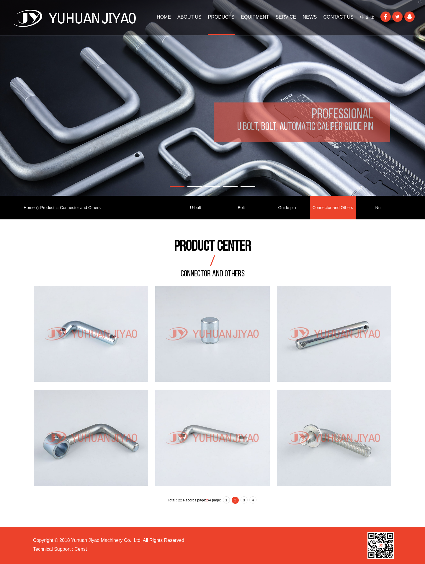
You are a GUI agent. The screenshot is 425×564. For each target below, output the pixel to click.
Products (221, 16)
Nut (378, 207)
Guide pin (287, 207)
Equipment (255, 16)
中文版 (367, 16)
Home (29, 207)
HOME (164, 16)
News (310, 16)
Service (286, 16)
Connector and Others (333, 207)
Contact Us (338, 16)
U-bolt (195, 207)
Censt (80, 549)
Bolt (241, 207)
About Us (189, 16)
